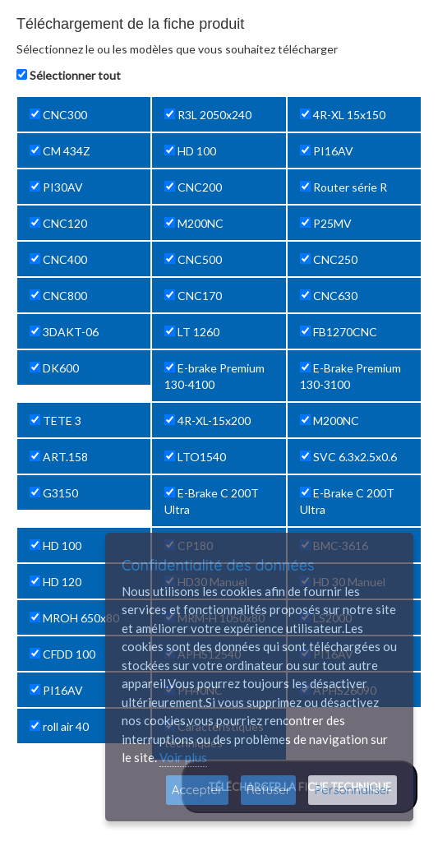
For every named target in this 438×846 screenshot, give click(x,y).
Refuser (269, 789)
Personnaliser (352, 789)
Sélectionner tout (75, 75)
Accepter (197, 789)
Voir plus (183, 757)
